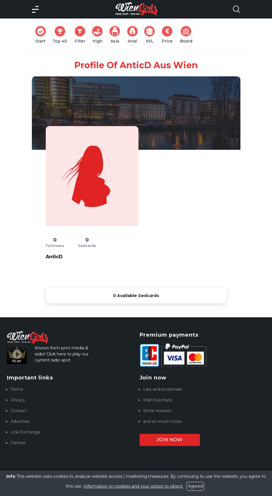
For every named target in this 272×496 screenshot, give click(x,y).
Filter (81, 35)
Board (188, 35)
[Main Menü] (35, 9)
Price (169, 35)
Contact (18, 410)
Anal (134, 35)
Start (42, 35)
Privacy (17, 400)
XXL (150, 35)
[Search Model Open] (236, 9)
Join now (169, 439)
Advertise (20, 421)
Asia (116, 35)
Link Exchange (25, 432)
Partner (18, 442)
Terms (16, 389)
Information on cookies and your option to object (133, 486)
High (99, 35)
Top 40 (61, 35)
